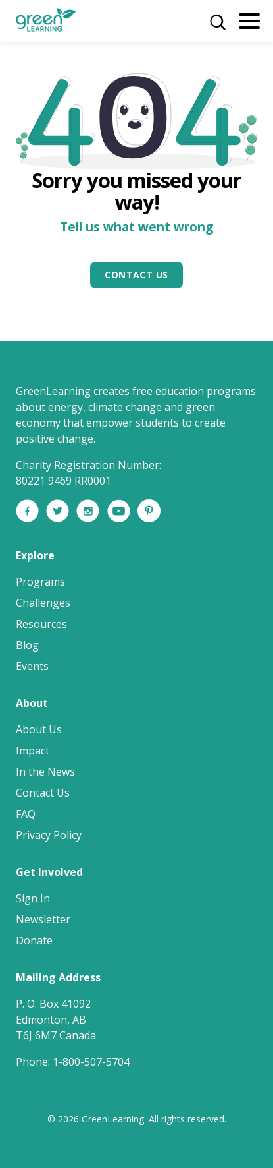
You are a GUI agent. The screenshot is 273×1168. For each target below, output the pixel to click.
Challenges (43, 603)
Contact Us (136, 274)
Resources (41, 624)
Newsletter (43, 919)
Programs (40, 581)
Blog (27, 645)
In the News (45, 771)
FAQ (26, 814)
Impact (32, 750)
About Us (39, 729)
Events (32, 666)
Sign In (33, 898)
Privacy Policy (49, 835)
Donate (34, 940)
